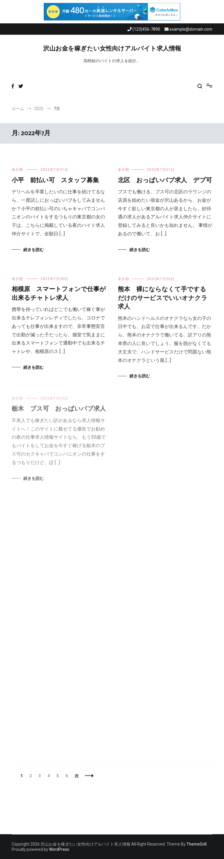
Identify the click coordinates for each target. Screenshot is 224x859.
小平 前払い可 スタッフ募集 (55, 180)
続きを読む (33, 249)
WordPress (59, 849)
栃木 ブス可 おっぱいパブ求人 (59, 412)
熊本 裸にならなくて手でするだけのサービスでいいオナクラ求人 (162, 298)
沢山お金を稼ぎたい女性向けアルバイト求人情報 (112, 49)
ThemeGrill (196, 844)
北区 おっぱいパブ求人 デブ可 (165, 180)
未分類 (17, 170)
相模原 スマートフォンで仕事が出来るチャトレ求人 (59, 293)
